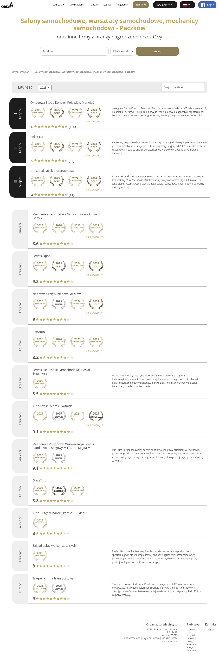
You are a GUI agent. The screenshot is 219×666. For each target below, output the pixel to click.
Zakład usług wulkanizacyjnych (54, 545)
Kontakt (93, 4)
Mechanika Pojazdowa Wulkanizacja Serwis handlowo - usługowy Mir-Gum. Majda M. (63, 446)
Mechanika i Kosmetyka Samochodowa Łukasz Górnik (66, 216)
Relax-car (37, 137)
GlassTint (39, 480)
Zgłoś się (141, 4)
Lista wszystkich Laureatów (192, 635)
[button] (187, 4)
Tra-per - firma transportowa (53, 578)
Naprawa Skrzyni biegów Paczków (57, 294)
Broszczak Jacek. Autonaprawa (52, 171)
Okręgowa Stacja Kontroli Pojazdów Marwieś (62, 102)
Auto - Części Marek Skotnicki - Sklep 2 (60, 513)
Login (207, 5)
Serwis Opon (42, 256)
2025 (43, 87)
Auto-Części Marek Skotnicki (53, 406)
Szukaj (157, 51)
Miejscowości (76, 4)
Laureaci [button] (57, 4)
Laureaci (191, 629)
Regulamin (122, 4)
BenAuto (39, 332)
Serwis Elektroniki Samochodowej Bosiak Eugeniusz (62, 372)
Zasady (107, 4)
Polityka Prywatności (192, 649)
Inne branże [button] (163, 5)
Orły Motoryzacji (21, 71)
